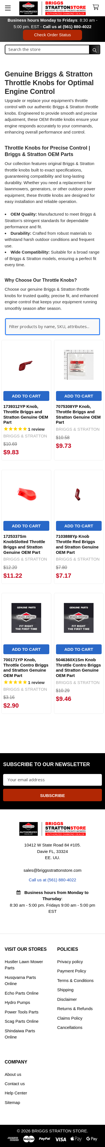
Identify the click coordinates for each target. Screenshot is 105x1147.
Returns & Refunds (75, 1008)
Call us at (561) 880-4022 (67, 26)
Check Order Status (52, 34)
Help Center (16, 1092)
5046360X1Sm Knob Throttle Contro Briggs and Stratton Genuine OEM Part (78, 667)
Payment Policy (71, 970)
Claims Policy (69, 1018)
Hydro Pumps (17, 1002)
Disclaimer (67, 999)
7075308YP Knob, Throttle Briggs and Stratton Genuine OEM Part (78, 414)
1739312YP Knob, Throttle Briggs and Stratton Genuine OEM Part (25, 414)
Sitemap (12, 1102)
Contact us (15, 1083)
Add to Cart (26, 396)
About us (13, 1074)
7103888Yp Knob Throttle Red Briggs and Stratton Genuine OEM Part (77, 544)
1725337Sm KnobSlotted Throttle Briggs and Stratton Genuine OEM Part (24, 544)
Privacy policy (70, 961)
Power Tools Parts (22, 1012)
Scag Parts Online (22, 1021)
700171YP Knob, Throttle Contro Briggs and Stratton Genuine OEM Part (25, 667)
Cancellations (69, 1027)
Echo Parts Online (22, 993)
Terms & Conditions (75, 980)
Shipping (65, 989)
